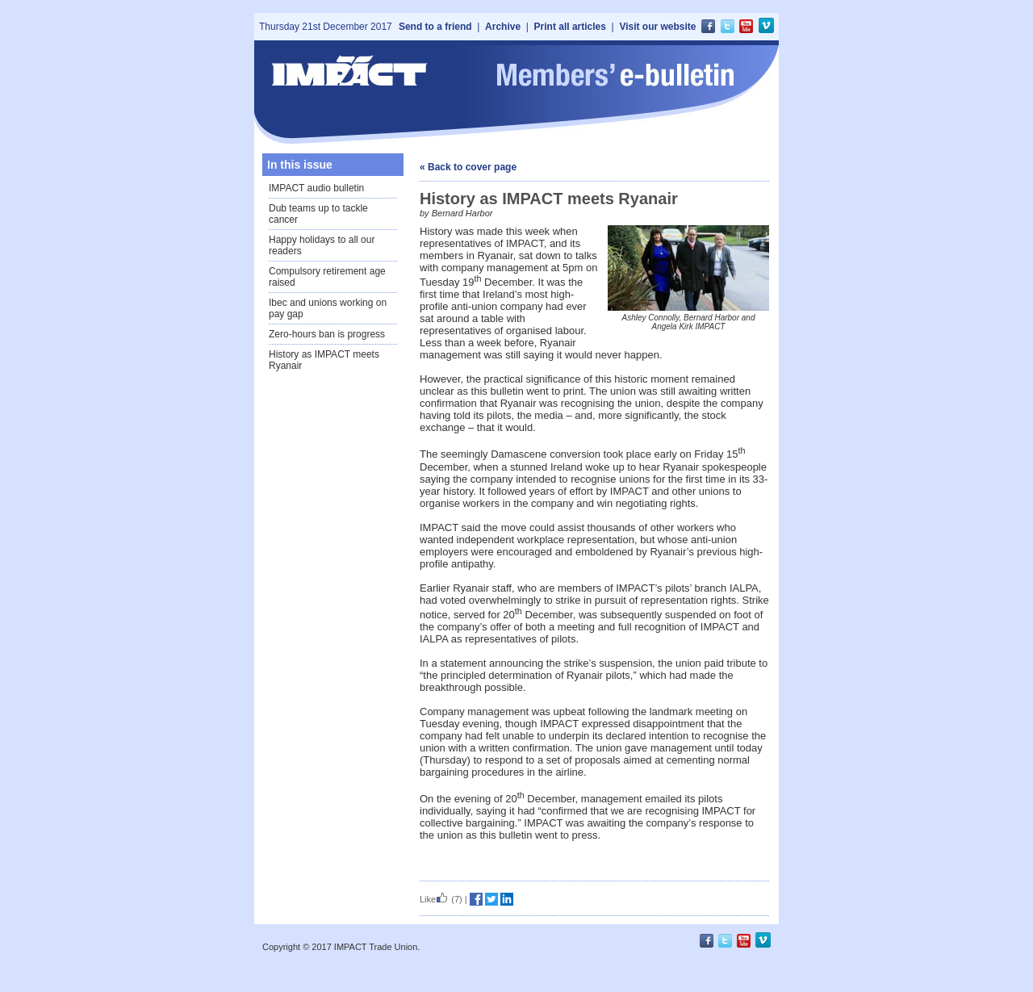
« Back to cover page (468, 167)
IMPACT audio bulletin (316, 188)
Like (434, 899)
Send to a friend (435, 26)
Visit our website (657, 26)
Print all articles (570, 26)
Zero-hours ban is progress (327, 334)
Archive (503, 26)
